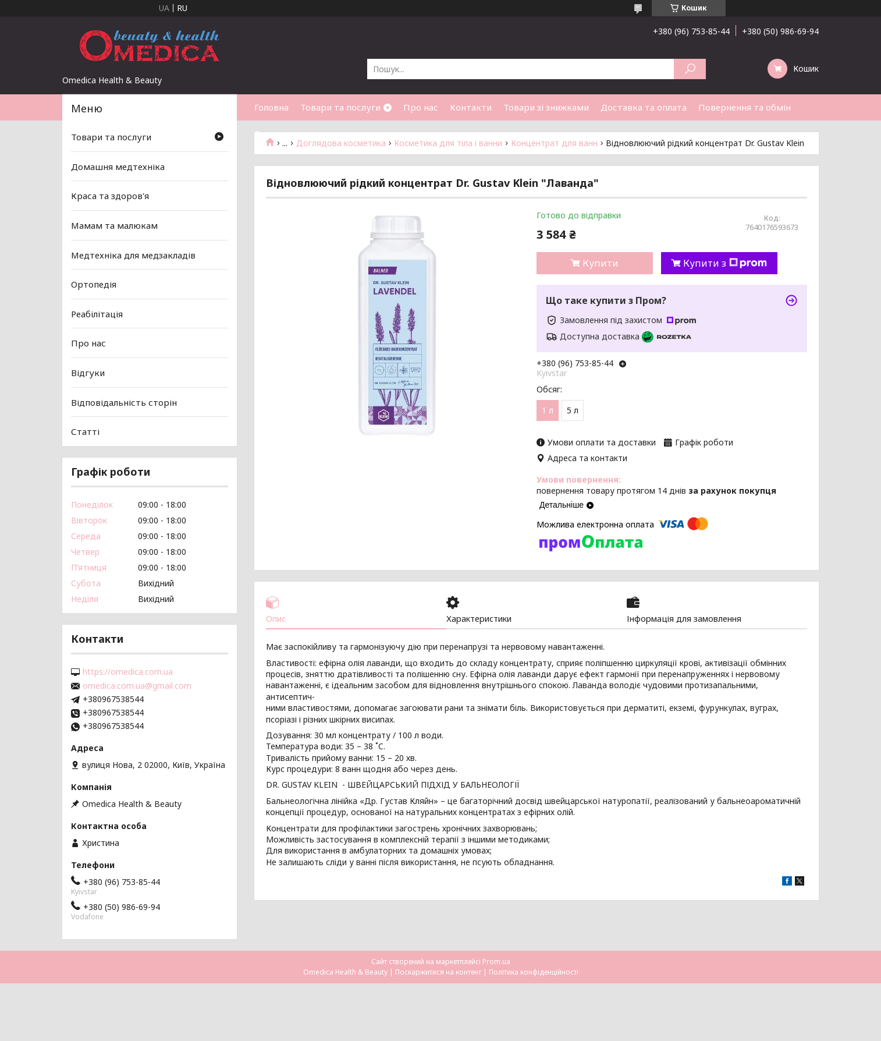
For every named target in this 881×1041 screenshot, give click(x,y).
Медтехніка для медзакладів (133, 254)
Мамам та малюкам (114, 225)
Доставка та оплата (644, 107)
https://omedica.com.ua (128, 672)
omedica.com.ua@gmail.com (137, 686)
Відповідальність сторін (124, 402)
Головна (271, 107)
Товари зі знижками (546, 107)
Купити (600, 263)
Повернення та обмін (744, 107)
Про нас (420, 107)
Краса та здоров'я (110, 195)
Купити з (725, 263)
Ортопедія (93, 284)
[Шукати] (690, 69)
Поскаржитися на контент (438, 972)
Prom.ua (496, 961)
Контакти (471, 107)
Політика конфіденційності (533, 972)
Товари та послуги (340, 107)
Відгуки (88, 372)
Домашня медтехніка (118, 166)
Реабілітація (97, 314)
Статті (268, 133)
